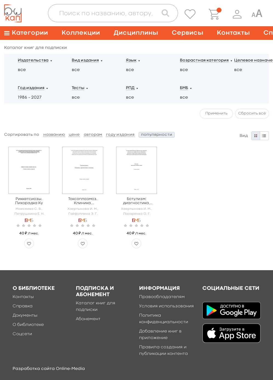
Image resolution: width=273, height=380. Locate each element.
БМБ (184, 88)
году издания (120, 135)
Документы (25, 315)
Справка (23, 306)
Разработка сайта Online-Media (49, 369)
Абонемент (88, 319)
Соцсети (22, 334)
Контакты (233, 33)
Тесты (78, 88)
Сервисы (187, 33)
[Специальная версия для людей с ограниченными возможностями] (256, 14)
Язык (131, 60)
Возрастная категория (204, 60)
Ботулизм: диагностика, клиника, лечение (136, 201)
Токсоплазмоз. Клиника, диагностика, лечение (82, 201)
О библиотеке (28, 325)
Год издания (31, 88)
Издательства (33, 60)
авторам (93, 135)
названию (54, 135)
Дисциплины (136, 33)
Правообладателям (162, 297)
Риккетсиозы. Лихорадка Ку (29, 201)
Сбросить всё (252, 113)
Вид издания (85, 60)
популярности (156, 135)
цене (74, 135)
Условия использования (166, 306)
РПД (130, 88)
